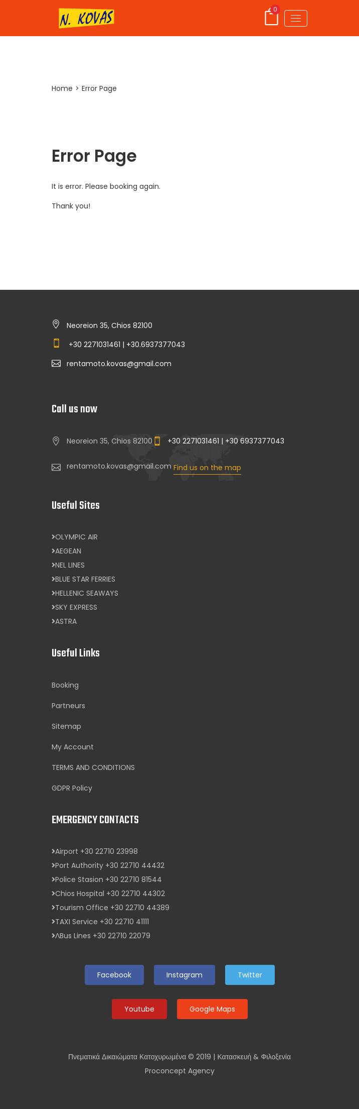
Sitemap (66, 726)
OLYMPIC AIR (75, 537)
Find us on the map (207, 468)
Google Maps (212, 1009)
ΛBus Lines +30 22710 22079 (101, 936)
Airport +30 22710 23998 (95, 851)
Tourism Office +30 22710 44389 (110, 908)
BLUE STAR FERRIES (83, 579)
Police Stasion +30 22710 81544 (107, 879)
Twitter (250, 975)
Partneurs (68, 706)
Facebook (114, 975)
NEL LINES (68, 565)
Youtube (139, 1009)
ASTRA (64, 621)
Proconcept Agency (180, 1071)
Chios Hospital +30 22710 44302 (108, 894)
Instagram (184, 975)
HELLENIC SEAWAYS (85, 593)
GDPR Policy (72, 788)
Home (62, 88)
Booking (65, 685)
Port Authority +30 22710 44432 (108, 865)
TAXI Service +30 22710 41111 (100, 922)
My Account (73, 747)
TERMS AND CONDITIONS (93, 767)
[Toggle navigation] (295, 18)
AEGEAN (66, 551)
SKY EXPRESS (74, 607)
